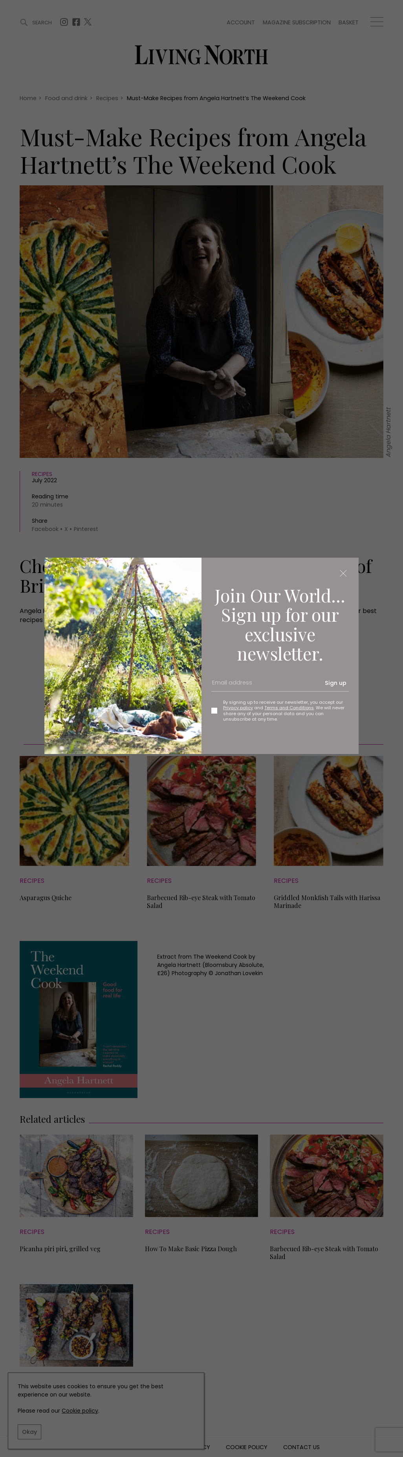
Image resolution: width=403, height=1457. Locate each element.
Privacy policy (238, 708)
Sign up (335, 683)
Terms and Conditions (289, 708)
